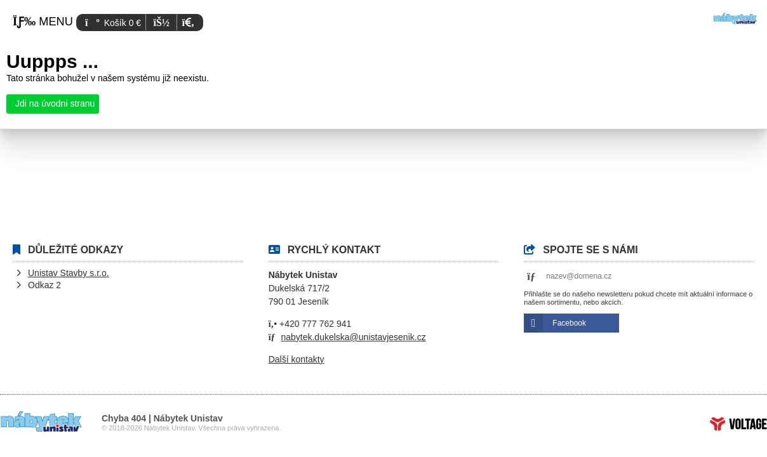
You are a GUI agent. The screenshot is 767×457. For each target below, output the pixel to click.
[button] (188, 22)
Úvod (735, 18)
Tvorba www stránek (738, 424)
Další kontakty (296, 359)
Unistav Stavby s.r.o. (68, 273)
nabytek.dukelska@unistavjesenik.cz (353, 337)
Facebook (569, 323)
